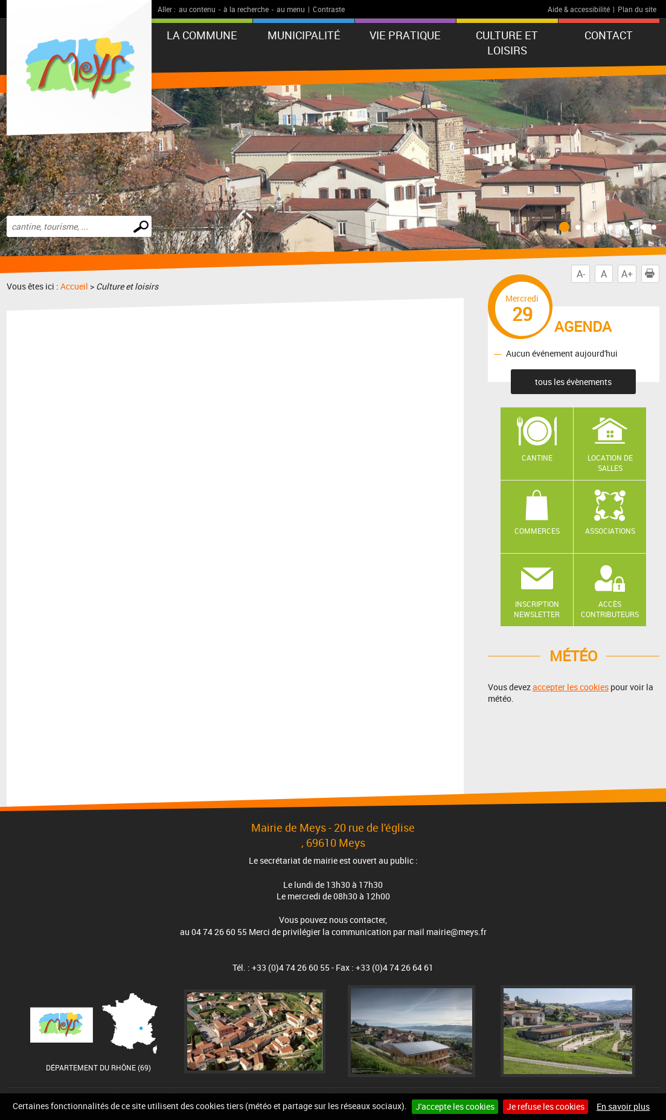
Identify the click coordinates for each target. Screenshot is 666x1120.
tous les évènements (573, 381)
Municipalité (304, 35)
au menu (291, 9)
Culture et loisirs (507, 42)
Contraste (329, 9)
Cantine (537, 457)
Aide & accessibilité (579, 9)
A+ (627, 273)
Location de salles (610, 463)
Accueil (74, 286)
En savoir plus (623, 1106)
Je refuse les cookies (545, 1106)
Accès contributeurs (610, 609)
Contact (608, 35)
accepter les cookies (571, 687)
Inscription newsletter (537, 609)
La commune (202, 35)
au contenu (197, 9)
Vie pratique (405, 35)
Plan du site (637, 9)
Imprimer (652, 273)
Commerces (537, 531)
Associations (610, 531)
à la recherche (246, 9)
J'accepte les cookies (455, 1106)
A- (581, 273)
